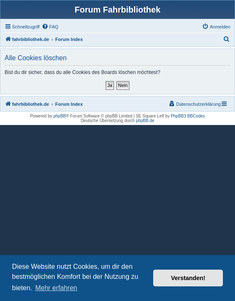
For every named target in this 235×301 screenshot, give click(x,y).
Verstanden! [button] (188, 278)
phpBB (59, 116)
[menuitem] (50, 27)
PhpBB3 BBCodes (188, 116)
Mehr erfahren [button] (56, 287)
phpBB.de (145, 120)
